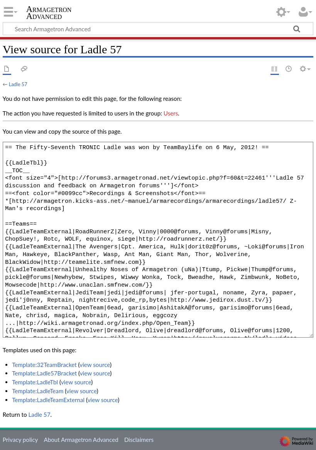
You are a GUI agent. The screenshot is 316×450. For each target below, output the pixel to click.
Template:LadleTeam (37, 390)
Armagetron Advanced (49, 13)
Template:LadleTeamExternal (48, 399)
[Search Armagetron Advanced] (158, 28)
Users (171, 113)
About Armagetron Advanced (81, 439)
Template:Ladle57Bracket (44, 373)
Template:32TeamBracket (44, 364)
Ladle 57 (18, 84)
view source (94, 364)
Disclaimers (139, 439)
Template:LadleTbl (35, 382)
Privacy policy (20, 439)
